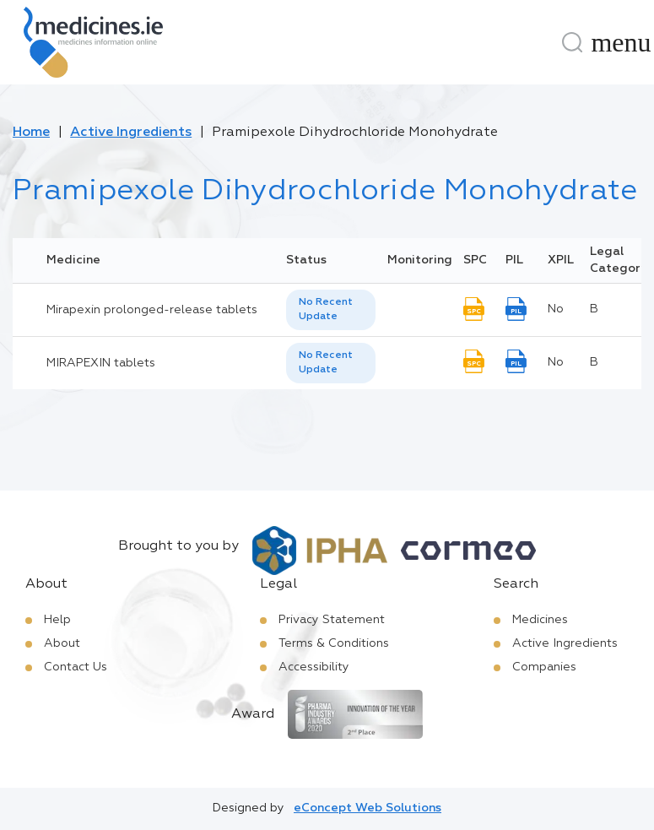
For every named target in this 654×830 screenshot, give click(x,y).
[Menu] (621, 42)
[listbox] (331, 310)
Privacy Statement (331, 620)
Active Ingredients (131, 132)
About (62, 643)
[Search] (572, 42)
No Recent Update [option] (326, 309)
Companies (544, 667)
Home (31, 132)
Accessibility (313, 667)
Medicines (540, 620)
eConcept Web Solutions (367, 808)
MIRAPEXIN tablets (100, 363)
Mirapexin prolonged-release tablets (151, 310)
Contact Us (75, 667)
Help (57, 620)
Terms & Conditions (333, 643)
